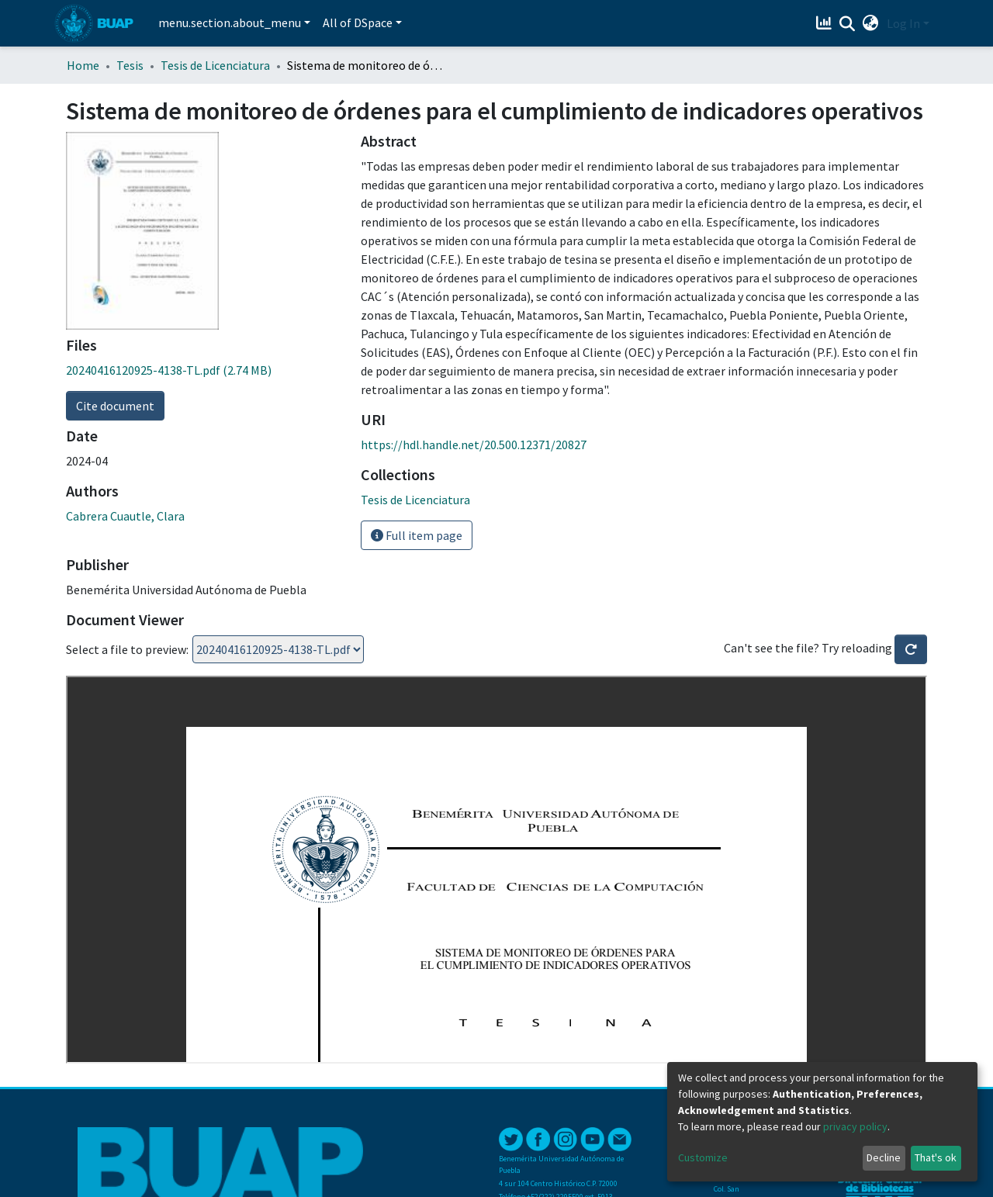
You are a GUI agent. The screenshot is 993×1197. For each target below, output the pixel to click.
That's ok (936, 1157)
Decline (884, 1157)
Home (83, 65)
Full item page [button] (416, 535)
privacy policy (855, 1126)
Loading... (278, 649)
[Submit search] (847, 24)
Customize (703, 1157)
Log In (903, 23)
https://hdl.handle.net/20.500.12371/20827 (473, 444)
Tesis (130, 65)
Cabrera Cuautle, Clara (125, 516)
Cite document (115, 405)
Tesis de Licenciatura (215, 65)
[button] (871, 23)
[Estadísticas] (826, 23)
